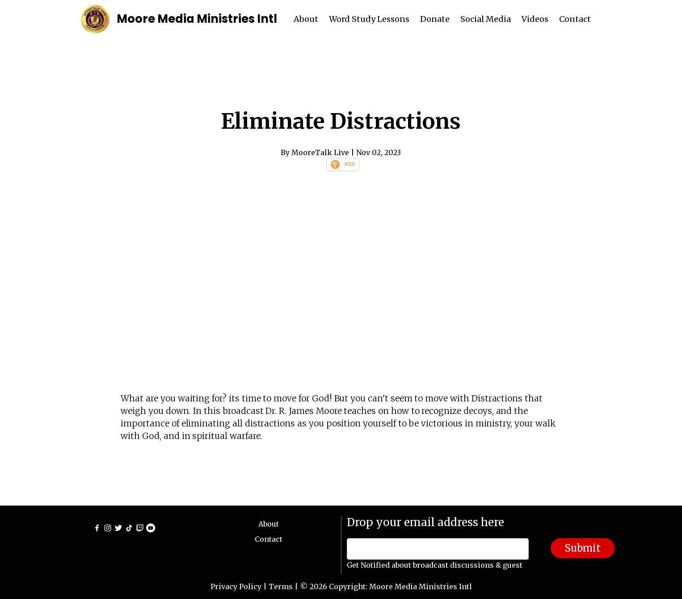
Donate (435, 19)
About (306, 19)
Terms (281, 586)
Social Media (485, 19)
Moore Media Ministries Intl (197, 19)
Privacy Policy (235, 586)
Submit (582, 548)
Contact (575, 19)
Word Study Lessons (369, 19)
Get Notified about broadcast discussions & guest (434, 565)
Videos (535, 19)
